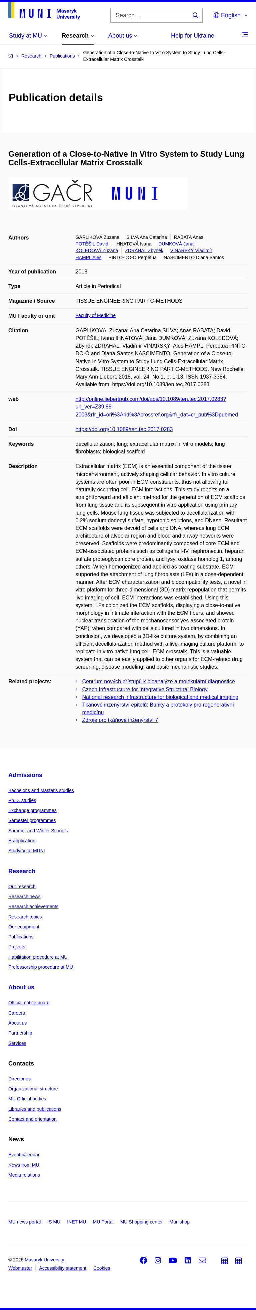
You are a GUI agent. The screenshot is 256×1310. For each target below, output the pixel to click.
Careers (16, 1013)
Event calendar (23, 1154)
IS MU (53, 1222)
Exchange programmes (32, 810)
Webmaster (20, 1268)
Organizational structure (33, 1088)
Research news (24, 896)
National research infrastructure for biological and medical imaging (160, 697)
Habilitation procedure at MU (37, 957)
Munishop (179, 1222)
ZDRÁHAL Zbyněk (144, 250)
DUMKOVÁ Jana (175, 243)
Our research (22, 886)
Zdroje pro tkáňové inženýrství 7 (120, 720)
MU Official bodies (27, 1098)
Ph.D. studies (22, 800)
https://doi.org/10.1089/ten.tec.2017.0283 (124, 429)
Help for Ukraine (192, 35)
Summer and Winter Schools (38, 830)
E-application (21, 840)
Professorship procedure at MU (40, 967)
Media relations (24, 1175)
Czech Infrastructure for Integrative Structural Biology (145, 689)
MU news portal (24, 1222)
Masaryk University (44, 1259)
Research (21, 871)
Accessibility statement (62, 1268)
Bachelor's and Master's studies (41, 790)
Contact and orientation (32, 1119)
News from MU (23, 1165)
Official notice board (28, 1002)
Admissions (25, 775)
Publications (21, 936)
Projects (16, 946)
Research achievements (33, 906)
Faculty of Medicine (96, 315)
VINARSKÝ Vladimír (191, 250)
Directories (19, 1078)
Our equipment (23, 926)
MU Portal (103, 1222)
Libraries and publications (34, 1109)
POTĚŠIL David (92, 243)
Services (17, 1043)
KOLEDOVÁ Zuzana (97, 250)
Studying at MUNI (26, 850)
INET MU (76, 1222)
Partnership (20, 1033)
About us (21, 987)
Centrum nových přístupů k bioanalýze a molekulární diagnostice (158, 681)
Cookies (101, 1268)
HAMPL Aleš (89, 257)
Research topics (25, 916)
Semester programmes (32, 820)
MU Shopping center (141, 1222)
